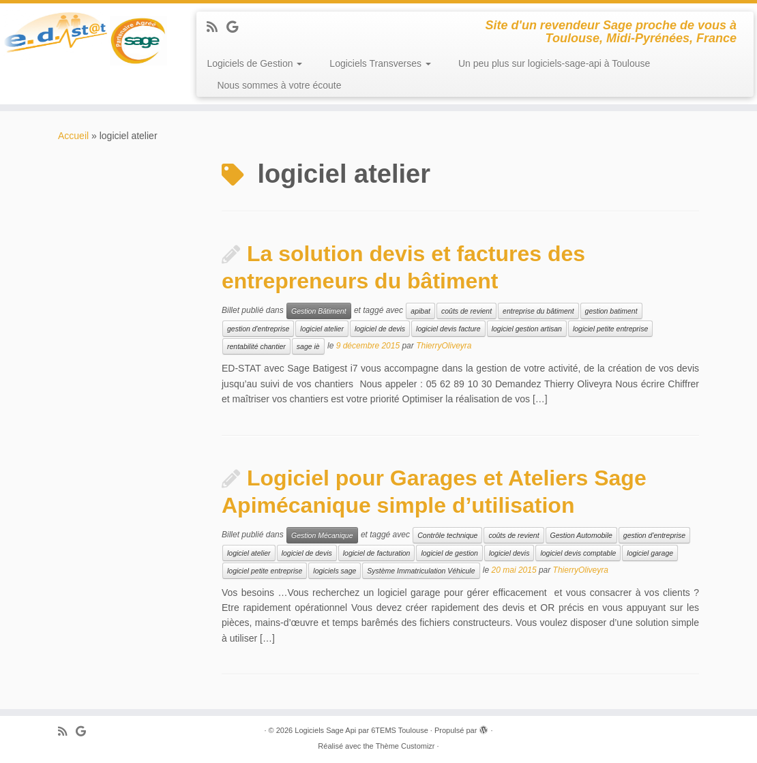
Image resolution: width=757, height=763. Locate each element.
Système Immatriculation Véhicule (421, 571)
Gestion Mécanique (322, 535)
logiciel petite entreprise (610, 329)
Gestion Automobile (581, 535)
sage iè (308, 346)
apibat (420, 311)
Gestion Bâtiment (318, 311)
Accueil (73, 135)
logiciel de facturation (377, 553)
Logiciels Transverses (380, 63)
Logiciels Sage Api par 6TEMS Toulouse (361, 730)
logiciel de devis (380, 329)
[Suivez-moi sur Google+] (236, 27)
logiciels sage (334, 571)
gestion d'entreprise (258, 329)
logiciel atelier (322, 329)
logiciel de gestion (449, 553)
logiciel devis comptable (578, 553)
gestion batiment (611, 311)
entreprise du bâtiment (538, 311)
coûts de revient (466, 311)
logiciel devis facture (448, 329)
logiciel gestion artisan (527, 329)
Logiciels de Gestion (254, 63)
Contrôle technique (447, 535)
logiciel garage (650, 553)
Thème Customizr (405, 746)
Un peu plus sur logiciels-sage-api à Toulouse (554, 63)
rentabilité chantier (256, 346)
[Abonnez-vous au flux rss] (216, 27)
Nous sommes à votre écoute (279, 85)
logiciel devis (509, 553)
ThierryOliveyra (443, 346)
